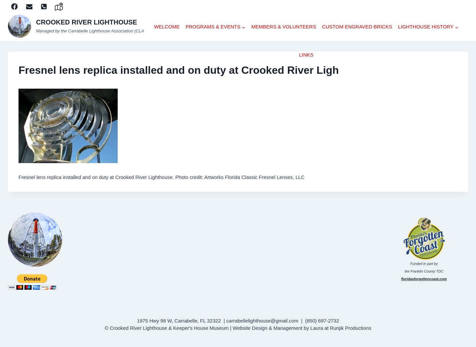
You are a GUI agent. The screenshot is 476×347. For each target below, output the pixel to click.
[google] (59, 6)
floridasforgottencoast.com (424, 279)
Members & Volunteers (283, 26)
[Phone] (44, 6)
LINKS (306, 55)
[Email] (29, 6)
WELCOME (167, 26)
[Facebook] (14, 6)
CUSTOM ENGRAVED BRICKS (357, 26)
